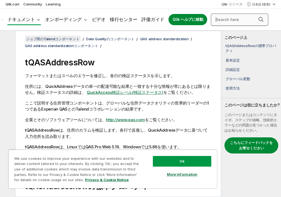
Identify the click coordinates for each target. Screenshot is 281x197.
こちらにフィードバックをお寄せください (251, 145)
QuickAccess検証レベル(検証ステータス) (125, 92)
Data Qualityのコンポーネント (110, 39)
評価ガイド (152, 19)
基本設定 (233, 60)
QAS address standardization (164, 39)
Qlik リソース (232, 4)
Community (32, 4)
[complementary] (251, 114)
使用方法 (233, 88)
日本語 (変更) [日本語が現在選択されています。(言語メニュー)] (261, 4)
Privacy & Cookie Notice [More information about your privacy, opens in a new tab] (107, 180)
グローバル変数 (238, 79)
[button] (261, 19)
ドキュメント (21, 19)
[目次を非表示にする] (7, 39)
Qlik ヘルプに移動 (188, 19)
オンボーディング (63, 19)
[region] (113, 169)
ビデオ (99, 19)
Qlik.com (12, 4)
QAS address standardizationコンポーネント (61, 46)
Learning (53, 4)
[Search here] (239, 19)
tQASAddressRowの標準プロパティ (251, 48)
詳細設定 (233, 69)
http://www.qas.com (125, 119)
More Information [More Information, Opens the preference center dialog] (182, 174)
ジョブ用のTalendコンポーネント (53, 39)
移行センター (123, 19)
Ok (181, 161)
